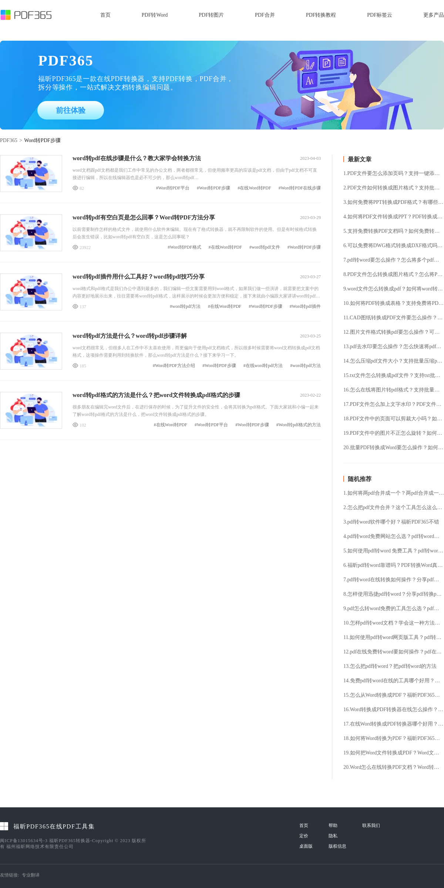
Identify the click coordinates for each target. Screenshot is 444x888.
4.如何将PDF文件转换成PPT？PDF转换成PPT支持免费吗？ (393, 216)
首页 (105, 15)
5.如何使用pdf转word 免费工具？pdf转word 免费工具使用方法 (393, 551)
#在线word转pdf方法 (263, 365)
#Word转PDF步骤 (213, 188)
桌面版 (306, 846)
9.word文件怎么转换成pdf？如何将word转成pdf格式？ (393, 289)
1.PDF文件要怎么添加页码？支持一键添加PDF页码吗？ (393, 173)
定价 (303, 835)
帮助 (333, 825)
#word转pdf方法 (185, 306)
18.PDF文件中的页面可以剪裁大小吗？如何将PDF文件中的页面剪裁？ (393, 418)
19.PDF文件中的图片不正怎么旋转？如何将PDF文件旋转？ (393, 433)
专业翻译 (31, 875)
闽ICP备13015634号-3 (24, 840)
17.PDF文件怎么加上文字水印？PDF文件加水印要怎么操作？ (393, 404)
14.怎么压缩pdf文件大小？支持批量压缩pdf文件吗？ (393, 361)
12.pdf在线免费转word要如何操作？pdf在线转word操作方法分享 (393, 652)
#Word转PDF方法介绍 (174, 365)
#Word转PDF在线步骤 (300, 188)
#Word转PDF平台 (172, 188)
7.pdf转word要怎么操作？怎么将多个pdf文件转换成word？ (393, 260)
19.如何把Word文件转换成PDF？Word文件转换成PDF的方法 (393, 753)
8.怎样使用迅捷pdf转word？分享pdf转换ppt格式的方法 (393, 594)
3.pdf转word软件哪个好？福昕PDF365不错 (391, 522)
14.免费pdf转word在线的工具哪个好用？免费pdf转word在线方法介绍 (393, 680)
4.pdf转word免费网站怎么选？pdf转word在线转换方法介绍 (393, 536)
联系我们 (371, 825)
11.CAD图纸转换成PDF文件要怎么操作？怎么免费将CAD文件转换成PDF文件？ (393, 317)
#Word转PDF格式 (184, 247)
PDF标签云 (379, 15)
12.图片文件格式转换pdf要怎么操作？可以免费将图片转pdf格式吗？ (393, 332)
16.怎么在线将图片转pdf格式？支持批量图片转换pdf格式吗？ (393, 390)
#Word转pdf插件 (305, 306)
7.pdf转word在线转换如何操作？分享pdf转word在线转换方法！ (393, 579)
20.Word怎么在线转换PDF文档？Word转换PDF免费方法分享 (393, 767)
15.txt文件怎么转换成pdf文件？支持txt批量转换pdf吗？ (393, 375)
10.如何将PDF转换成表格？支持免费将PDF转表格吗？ (393, 303)
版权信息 (337, 846)
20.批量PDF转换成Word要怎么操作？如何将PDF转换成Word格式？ (393, 447)
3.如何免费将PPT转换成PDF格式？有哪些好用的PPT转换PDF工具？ (393, 202)
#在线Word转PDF (254, 188)
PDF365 (8, 140)
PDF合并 (265, 15)
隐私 (333, 835)
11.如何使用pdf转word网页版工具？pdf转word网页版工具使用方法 (393, 637)
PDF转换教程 (321, 15)
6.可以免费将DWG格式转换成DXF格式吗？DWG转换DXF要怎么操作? (393, 245)
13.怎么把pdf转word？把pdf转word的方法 (390, 666)
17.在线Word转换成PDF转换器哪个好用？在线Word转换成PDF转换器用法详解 (393, 724)
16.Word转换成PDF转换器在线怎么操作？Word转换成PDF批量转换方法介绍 (393, 709)
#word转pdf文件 (264, 247)
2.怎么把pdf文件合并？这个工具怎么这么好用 (393, 507)
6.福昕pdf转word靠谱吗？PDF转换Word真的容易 (393, 565)
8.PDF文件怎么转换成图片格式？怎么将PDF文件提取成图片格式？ (393, 274)
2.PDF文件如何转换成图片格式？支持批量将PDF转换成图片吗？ (393, 188)
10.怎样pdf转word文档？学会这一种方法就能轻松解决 (393, 623)
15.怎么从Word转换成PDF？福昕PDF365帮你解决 (393, 695)
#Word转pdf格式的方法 (298, 425)
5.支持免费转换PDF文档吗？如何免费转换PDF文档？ (393, 231)
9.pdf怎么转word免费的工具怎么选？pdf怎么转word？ (393, 608)
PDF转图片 (211, 15)
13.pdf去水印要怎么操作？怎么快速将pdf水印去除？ (393, 346)
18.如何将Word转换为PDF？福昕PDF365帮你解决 (393, 738)
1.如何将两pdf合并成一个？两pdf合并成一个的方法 (393, 493)
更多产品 (433, 15)
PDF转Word (155, 15)
